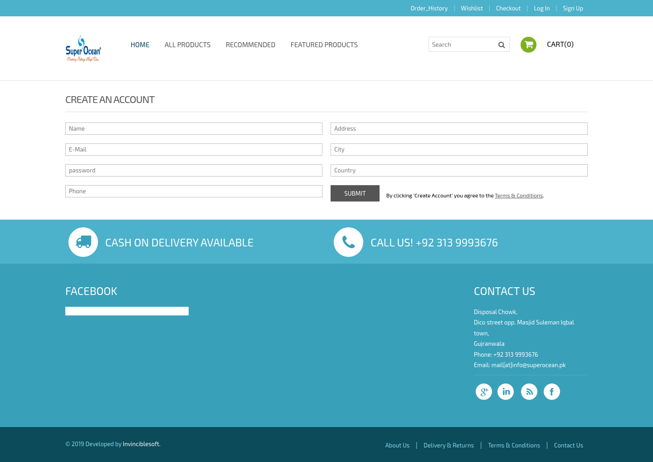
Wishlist (472, 8)
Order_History (429, 8)
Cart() (560, 43)
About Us (397, 445)
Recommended (251, 44)
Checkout (508, 8)
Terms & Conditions (519, 195)
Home (140, 44)
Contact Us (568, 445)
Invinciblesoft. (142, 443)
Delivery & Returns (449, 445)
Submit (355, 193)
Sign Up (573, 8)
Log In (542, 8)
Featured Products (324, 44)
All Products (188, 44)
